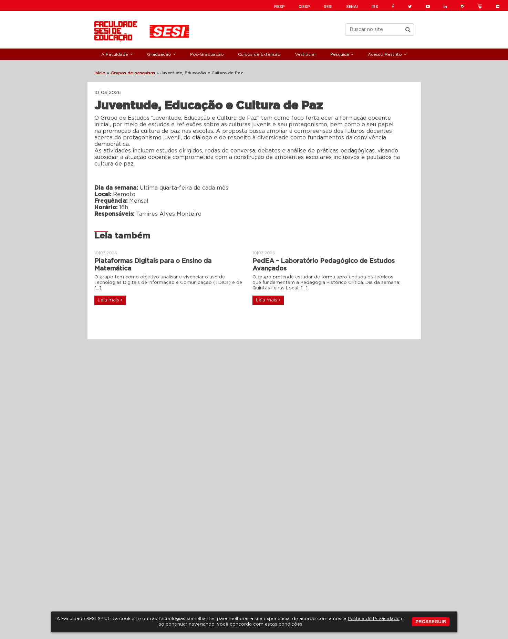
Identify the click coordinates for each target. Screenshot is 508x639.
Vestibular (305, 54)
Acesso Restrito (385, 54)
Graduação (159, 54)
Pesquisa (339, 54)
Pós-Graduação (207, 54)
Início (99, 73)
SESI (328, 6)
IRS (375, 6)
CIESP (304, 6)
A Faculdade (114, 54)
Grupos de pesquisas (133, 73)
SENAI (352, 6)
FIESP (279, 6)
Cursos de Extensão (259, 54)
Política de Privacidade (374, 619)
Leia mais (110, 300)
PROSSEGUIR (430, 621)
